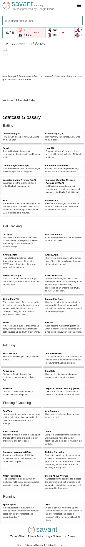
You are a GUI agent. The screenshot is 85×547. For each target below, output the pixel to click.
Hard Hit (50, 148)
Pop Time (7, 411)
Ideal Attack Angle (12, 275)
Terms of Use (17, 536)
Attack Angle (51, 254)
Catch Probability (12, 476)
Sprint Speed (9, 504)
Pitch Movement (54, 353)
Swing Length (10, 254)
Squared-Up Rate (54, 299)
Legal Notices (54, 536)
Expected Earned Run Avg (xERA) (63, 388)
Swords (49, 322)
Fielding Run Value (54, 452)
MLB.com (69, 536)
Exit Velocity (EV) (11, 133)
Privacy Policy (36, 536)
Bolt (48, 504)
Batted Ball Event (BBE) (57, 165)
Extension (8, 388)
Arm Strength (52, 411)
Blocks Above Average (56, 476)
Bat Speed (8, 234)
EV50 (5, 200)
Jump (48, 431)
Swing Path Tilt (11, 299)
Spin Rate (50, 371)
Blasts (6, 322)
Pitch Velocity (10, 353)
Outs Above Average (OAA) (17, 452)
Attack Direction (53, 275)
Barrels (6, 148)
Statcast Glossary (22, 117)
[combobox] (42, 20)
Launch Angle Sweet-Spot (16, 165)
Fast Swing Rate (53, 234)
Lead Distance (10, 431)
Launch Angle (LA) (54, 133)
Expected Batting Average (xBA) (19, 180)
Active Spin (9, 371)
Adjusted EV (51, 200)
